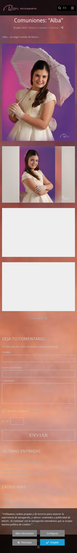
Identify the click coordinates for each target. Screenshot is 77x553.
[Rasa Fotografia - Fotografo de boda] (20, 7)
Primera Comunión (38, 27)
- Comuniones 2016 (12, 466)
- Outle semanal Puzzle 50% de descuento (24, 474)
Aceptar (52, 542)
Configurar (52, 533)
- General (7, 498)
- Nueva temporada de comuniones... (21, 462)
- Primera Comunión (13, 502)
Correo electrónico (12, 367)
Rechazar (24, 542)
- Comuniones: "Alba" (14, 470)
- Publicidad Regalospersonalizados (21, 506)
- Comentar (53, 27)
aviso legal (35, 410)
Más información (25, 533)
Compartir (38, 318)
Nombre (6, 352)
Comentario (8, 380)
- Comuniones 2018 (12, 458)
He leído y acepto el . (23, 410)
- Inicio (6, 494)
